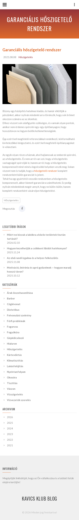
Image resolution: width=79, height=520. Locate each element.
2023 (10, 434)
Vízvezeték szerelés (19, 400)
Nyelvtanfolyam (16, 371)
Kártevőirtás (14, 354)
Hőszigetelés (25, 57)
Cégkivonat (13, 304)
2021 (10, 445)
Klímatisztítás (15, 360)
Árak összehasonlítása (20, 292)
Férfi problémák (16, 321)
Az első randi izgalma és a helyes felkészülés (32, 257)
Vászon (11, 388)
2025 (10, 422)
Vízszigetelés (15, 394)
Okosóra (12, 377)
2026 (10, 417)
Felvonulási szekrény (19, 315)
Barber (11, 298)
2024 (10, 428)
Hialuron (12, 343)
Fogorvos (12, 326)
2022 (10, 439)
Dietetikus (13, 309)
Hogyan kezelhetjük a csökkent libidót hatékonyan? (37, 248)
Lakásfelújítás (15, 366)
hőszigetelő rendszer (45, 170)
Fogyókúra (13, 332)
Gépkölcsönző (15, 337)
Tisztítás (12, 383)
